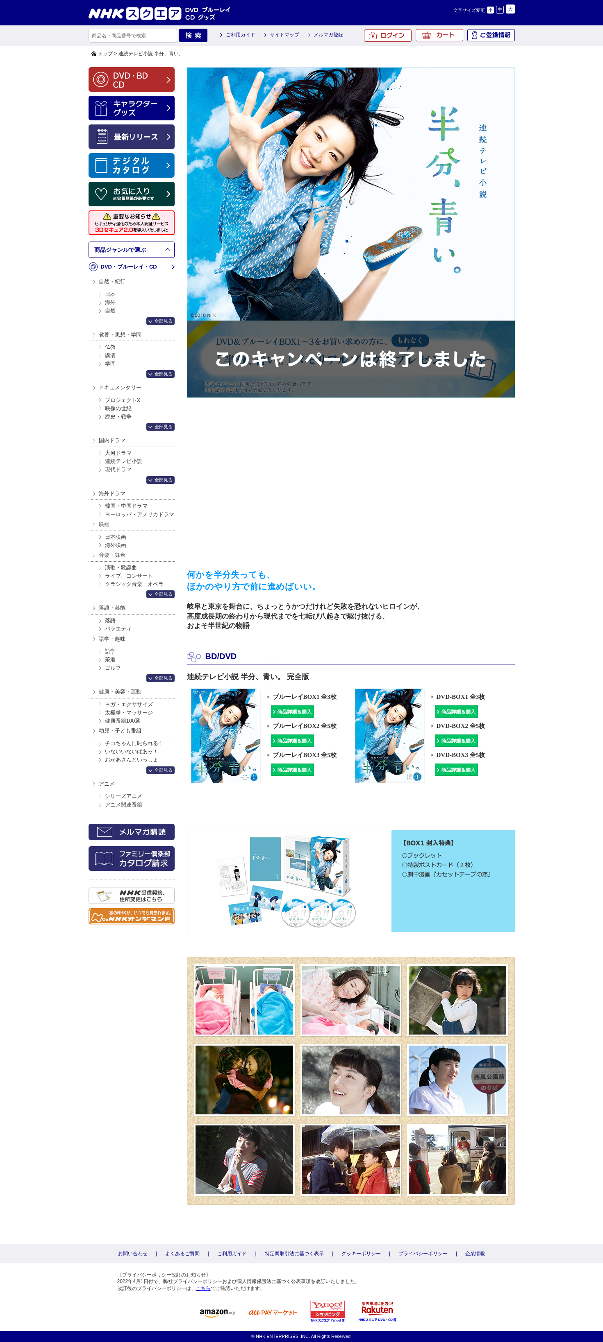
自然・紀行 (112, 281)
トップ (105, 53)
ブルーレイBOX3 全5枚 (304, 755)
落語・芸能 (112, 608)
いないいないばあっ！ (131, 751)
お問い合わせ (133, 1253)
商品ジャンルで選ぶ (120, 249)
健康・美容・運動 (120, 692)
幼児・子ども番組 (120, 730)
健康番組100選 (123, 721)
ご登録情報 (491, 35)
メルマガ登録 (328, 35)
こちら (203, 1288)
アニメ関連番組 (123, 805)
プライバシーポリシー (423, 1253)
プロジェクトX (123, 400)
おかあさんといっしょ (131, 760)
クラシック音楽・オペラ (134, 584)
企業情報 (475, 1253)
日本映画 (115, 537)
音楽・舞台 (112, 555)
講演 (110, 355)
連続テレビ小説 (123, 461)
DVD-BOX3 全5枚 (460, 755)
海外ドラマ (112, 493)
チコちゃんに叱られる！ (134, 743)
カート (439, 35)
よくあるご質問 (182, 1253)
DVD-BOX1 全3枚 (460, 697)
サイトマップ (284, 35)
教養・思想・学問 (120, 335)
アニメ (107, 784)
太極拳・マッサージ (129, 712)
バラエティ (118, 629)
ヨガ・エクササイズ (129, 704)
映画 (104, 524)
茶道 (110, 659)
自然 (110, 310)
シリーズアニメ (123, 796)
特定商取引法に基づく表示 (294, 1253)
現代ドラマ (118, 469)
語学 (110, 651)
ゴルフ (113, 668)
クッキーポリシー (361, 1253)
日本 (110, 294)
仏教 (110, 347)
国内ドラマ (112, 440)
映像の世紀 (118, 408)
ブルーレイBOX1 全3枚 (304, 697)
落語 (110, 620)
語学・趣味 (112, 639)
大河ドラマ (118, 453)
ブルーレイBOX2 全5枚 (304, 726)
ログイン (388, 35)
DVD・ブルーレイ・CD (129, 267)
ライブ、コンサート (129, 576)
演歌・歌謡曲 (121, 568)
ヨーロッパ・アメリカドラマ (139, 514)
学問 (110, 364)
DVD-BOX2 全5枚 (460, 726)
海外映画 (115, 545)
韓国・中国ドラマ (126, 506)
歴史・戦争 (118, 416)
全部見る (164, 321)
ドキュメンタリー (120, 387)
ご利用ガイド (240, 35)
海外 (110, 302)
